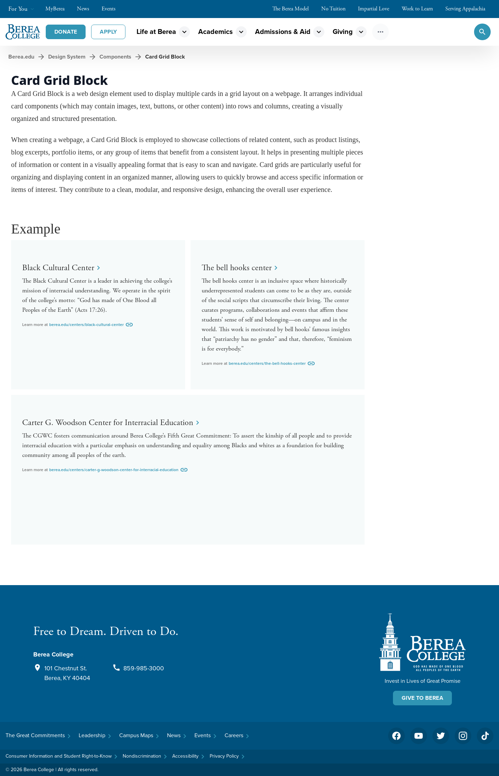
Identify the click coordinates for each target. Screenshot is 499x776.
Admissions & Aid (282, 32)
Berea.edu (21, 57)
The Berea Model (294, 8)
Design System (67, 57)
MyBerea (58, 8)
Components (115, 57)
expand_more (184, 32)
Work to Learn (421, 8)
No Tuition (336, 8)
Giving (343, 32)
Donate (65, 32)
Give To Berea (422, 698)
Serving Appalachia (468, 8)
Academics (215, 32)
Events (112, 8)
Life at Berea (156, 32)
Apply (108, 32)
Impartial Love (377, 8)
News (86, 8)
